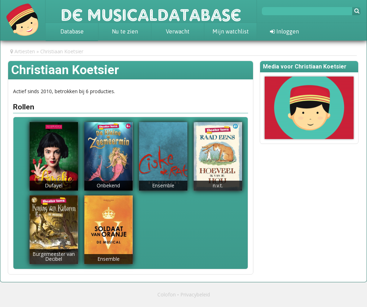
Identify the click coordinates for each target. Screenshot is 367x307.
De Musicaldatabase (151, 11)
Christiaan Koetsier (61, 51)
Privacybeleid (195, 294)
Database (72, 31)
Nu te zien (125, 31)
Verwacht (177, 31)
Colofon (166, 294)
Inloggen (284, 31)
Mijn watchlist (230, 31)
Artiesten (24, 51)
